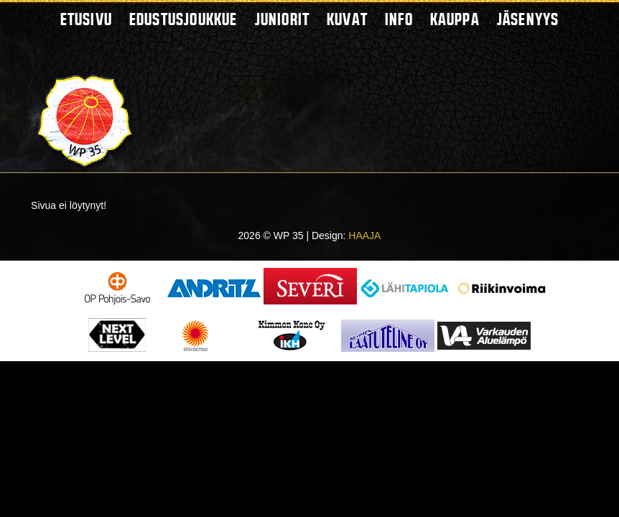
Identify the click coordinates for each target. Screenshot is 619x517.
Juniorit (282, 19)
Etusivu (86, 19)
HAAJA (364, 235)
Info (399, 19)
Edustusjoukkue (183, 19)
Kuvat (347, 19)
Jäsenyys (528, 19)
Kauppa (455, 19)
